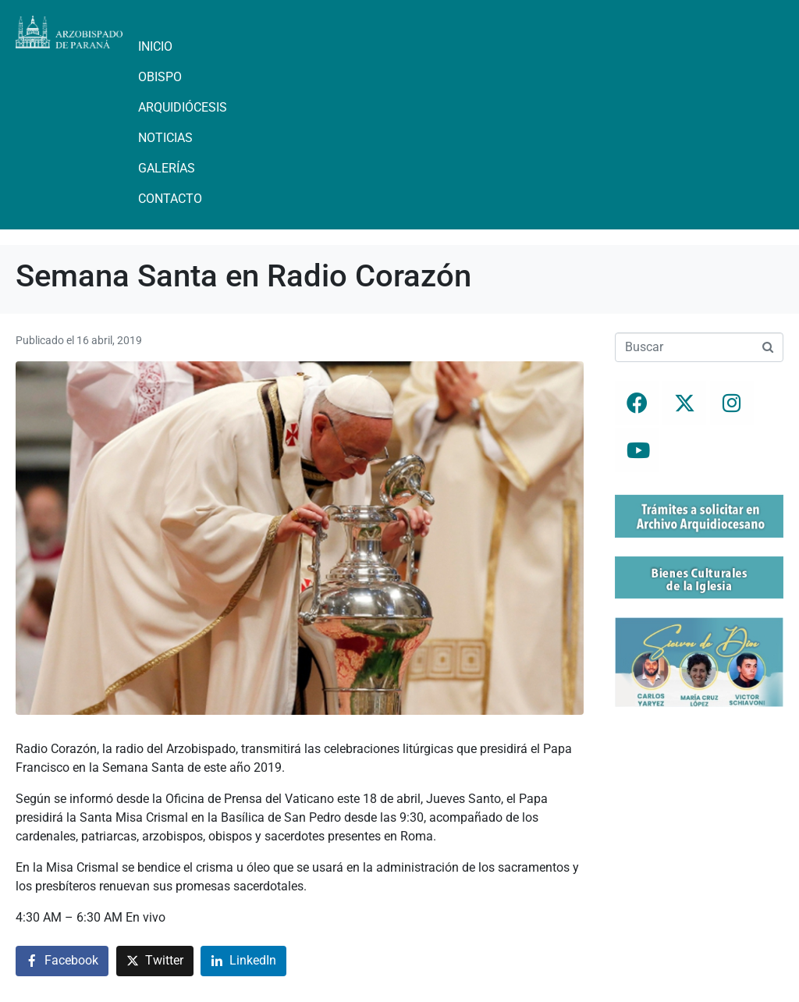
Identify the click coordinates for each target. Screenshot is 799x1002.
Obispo (160, 76)
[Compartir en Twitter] (155, 961)
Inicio (155, 46)
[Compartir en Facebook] (62, 961)
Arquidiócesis (182, 107)
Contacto (170, 198)
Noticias (165, 137)
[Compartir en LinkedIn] (243, 961)
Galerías (166, 168)
